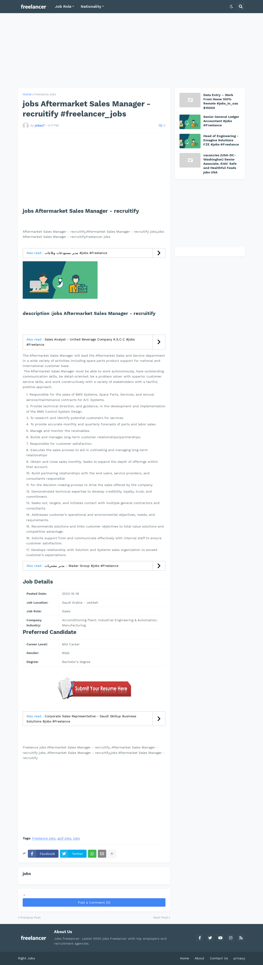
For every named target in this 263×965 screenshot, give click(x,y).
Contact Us (219, 958)
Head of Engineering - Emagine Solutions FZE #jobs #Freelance (221, 140)
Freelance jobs (45, 94)
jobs (76, 838)
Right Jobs (26, 958)
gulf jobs (64, 838)
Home (27, 94)
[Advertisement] (131, 50)
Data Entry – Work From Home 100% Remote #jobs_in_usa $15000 (220, 101)
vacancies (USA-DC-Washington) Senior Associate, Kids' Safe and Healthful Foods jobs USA (220, 163)
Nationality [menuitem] (91, 6)
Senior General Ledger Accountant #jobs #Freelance (221, 121)
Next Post (160, 917)
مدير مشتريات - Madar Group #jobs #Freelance (81, 566)
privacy (239, 958)
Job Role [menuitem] (63, 6)
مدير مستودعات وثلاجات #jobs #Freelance (76, 253)
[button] (231, 6)
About (199, 958)
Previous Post (30, 917)
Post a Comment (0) (94, 902)
